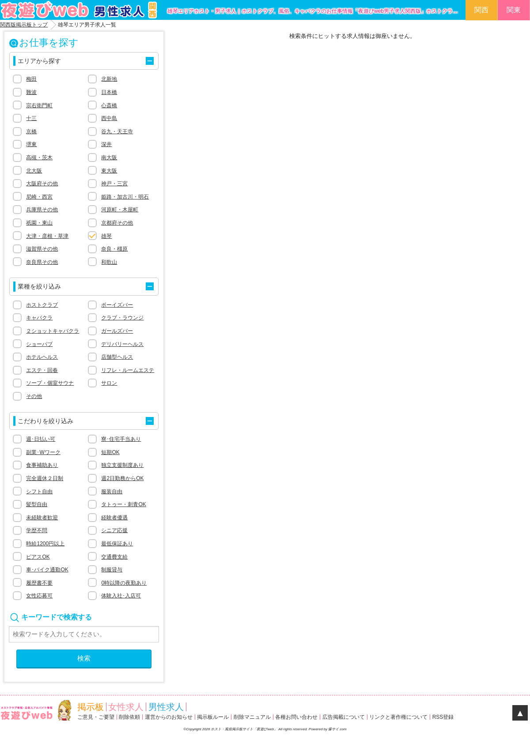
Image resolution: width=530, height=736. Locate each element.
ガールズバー (117, 331)
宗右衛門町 (39, 105)
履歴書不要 (39, 583)
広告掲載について (343, 717)
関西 (481, 10)
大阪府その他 (42, 183)
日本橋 (109, 92)
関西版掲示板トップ (24, 25)
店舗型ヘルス (117, 357)
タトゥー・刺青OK (123, 504)
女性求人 (126, 707)
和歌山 (109, 262)
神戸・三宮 (114, 183)
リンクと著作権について (398, 717)
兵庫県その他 (42, 210)
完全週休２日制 (44, 478)
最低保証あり (117, 544)
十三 (31, 118)
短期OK (110, 452)
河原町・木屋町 (119, 210)
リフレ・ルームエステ (127, 370)
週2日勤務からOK (122, 478)
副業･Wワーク (43, 452)
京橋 (31, 131)
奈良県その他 (42, 262)
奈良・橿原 (114, 249)
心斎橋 (109, 105)
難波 (31, 92)
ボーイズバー (117, 305)
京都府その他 (117, 223)
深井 (106, 144)
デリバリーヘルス (122, 344)
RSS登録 (443, 717)
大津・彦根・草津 (47, 236)
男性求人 (166, 707)
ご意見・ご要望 (95, 717)
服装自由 (111, 491)
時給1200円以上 (45, 544)
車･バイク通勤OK (47, 570)
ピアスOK (37, 557)
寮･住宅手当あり (121, 439)
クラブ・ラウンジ (122, 318)
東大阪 (109, 171)
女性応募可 (39, 596)
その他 (34, 396)
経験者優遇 (114, 517)
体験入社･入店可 (121, 596)
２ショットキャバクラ (52, 331)
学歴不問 (36, 530)
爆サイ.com (337, 729)
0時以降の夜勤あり (124, 583)
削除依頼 (129, 717)
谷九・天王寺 (117, 131)
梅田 (31, 79)
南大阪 (109, 157)
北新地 (109, 79)
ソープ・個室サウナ (50, 383)
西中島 (109, 118)
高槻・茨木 (39, 157)
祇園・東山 (39, 223)
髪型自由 (36, 504)
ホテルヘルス (42, 357)
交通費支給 (114, 557)
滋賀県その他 (42, 249)
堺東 (31, 144)
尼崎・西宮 (39, 197)
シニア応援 (114, 530)
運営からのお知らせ (169, 717)
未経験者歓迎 (42, 517)
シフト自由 (39, 491)
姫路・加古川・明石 (125, 197)
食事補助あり (42, 465)
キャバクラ (39, 318)
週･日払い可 (40, 439)
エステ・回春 (42, 370)
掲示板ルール (213, 717)
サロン (109, 383)
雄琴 (106, 236)
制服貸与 (111, 570)
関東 (514, 10)
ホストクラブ (42, 305)
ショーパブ (39, 344)
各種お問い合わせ (296, 717)
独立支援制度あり (122, 465)
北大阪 (34, 171)
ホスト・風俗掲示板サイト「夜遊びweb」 (244, 729)
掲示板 (90, 707)
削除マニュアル (252, 717)
